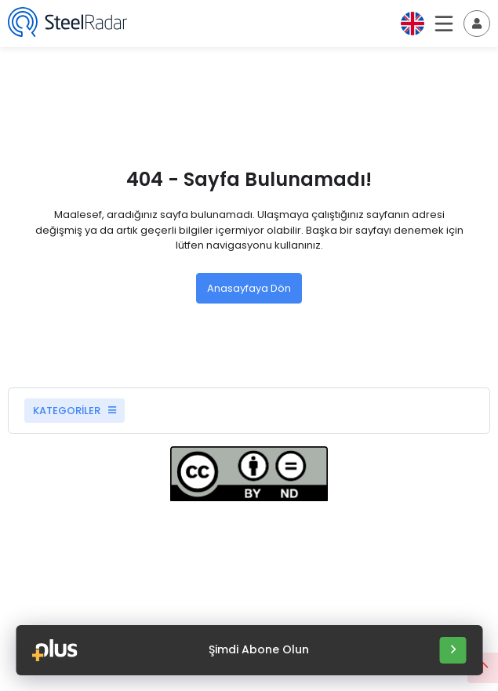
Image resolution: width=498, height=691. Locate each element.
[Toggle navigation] (476, 23)
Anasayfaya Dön (249, 288)
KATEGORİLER (74, 410)
